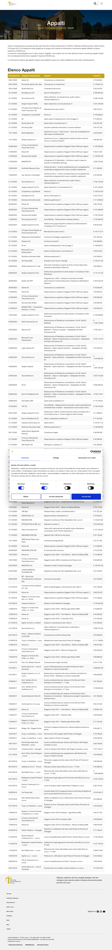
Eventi (8, 920)
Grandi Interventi (11, 902)
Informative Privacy (42, 944)
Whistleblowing (29, 944)
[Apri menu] (101, 3)
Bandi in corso (10, 907)
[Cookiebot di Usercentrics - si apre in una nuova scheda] (92, 451)
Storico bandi (10, 911)
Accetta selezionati (56, 496)
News (8, 924)
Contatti (8, 929)
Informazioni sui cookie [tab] (87, 458)
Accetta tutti (86, 496)
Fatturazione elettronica (16, 944)
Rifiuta (25, 496)
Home (40, 28)
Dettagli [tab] (56, 458)
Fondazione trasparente (55, 28)
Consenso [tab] (25, 458)
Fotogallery (9, 915)
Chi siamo (9, 893)
